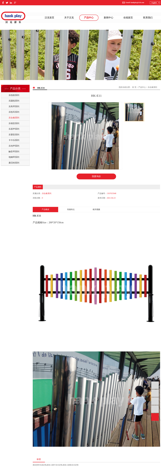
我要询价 (96, 176)
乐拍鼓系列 (14, 95)
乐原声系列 (14, 129)
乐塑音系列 (14, 134)
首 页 (134, 87)
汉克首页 (49, 17)
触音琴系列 (14, 151)
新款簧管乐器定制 (40, 465)
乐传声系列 (14, 146)
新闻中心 (108, 17)
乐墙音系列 (14, 123)
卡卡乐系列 (14, 140)
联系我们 (148, 17)
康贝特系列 (14, 163)
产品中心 (89, 17)
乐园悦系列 (14, 101)
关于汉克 (69, 17)
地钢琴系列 (14, 157)
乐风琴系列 (14, 106)
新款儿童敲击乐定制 (70, 465)
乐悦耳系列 (14, 112)
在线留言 (128, 17)
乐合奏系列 (14, 118)
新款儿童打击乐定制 (54, 465)
